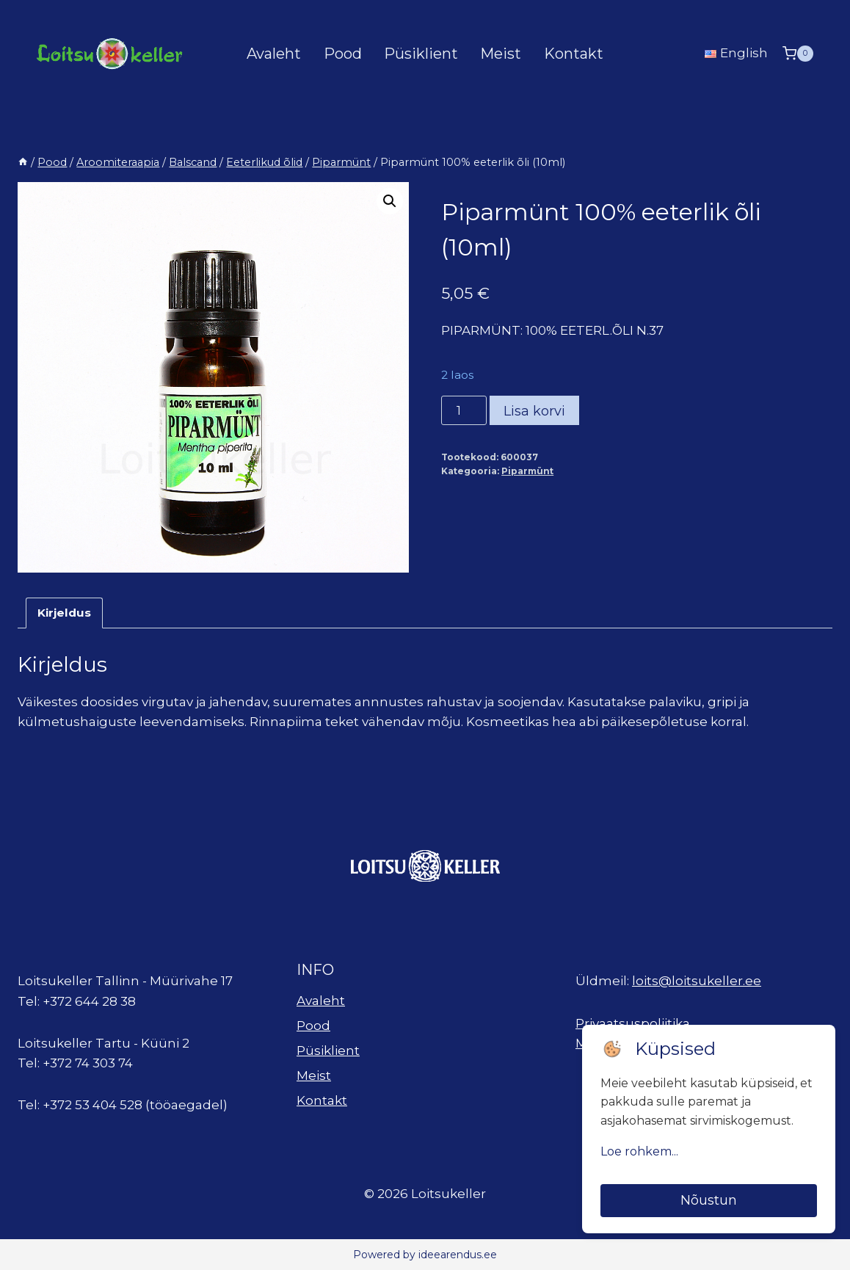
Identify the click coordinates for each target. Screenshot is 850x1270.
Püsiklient (421, 53)
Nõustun (708, 1200)
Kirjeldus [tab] (64, 613)
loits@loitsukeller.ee (696, 980)
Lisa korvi (534, 411)
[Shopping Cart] (797, 53)
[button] (390, 201)
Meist (500, 53)
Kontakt (573, 53)
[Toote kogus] (464, 410)
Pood (343, 53)
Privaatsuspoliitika (632, 1023)
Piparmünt (527, 470)
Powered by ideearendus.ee (425, 1254)
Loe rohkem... (639, 1151)
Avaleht (274, 53)
